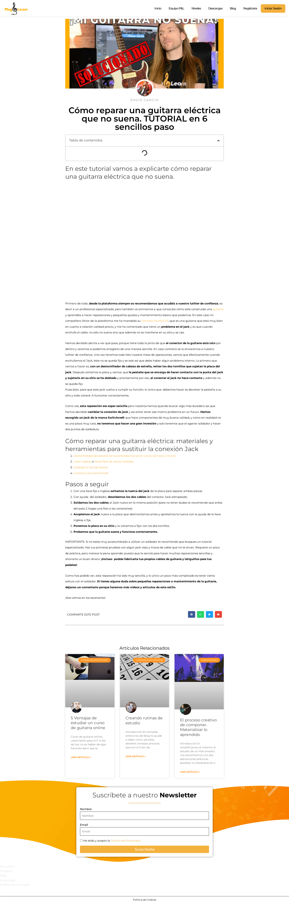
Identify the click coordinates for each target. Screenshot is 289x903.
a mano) (170, 455)
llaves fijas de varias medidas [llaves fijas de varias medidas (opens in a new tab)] (114, 461)
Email (84, 824)
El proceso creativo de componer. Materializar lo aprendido (198, 727)
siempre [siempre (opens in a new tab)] (158, 455)
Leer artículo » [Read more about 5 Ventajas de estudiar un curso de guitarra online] (81, 757)
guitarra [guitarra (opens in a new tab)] (218, 309)
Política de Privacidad (125, 840)
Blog (233, 8)
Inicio (157, 8)
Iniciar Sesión (273, 8)
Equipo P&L (176, 8)
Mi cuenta (7, 866)
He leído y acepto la (111, 840)
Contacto (6, 871)
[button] (218, 140)
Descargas (215, 8)
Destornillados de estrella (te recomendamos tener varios (113, 455)
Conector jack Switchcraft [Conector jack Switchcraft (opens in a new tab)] (91, 473)
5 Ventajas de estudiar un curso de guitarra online (88, 723)
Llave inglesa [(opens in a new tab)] (82, 461)
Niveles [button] (196, 8)
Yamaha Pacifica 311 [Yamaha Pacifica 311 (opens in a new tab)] (154, 321)
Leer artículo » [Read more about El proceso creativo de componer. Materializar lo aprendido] (190, 771)
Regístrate (250, 8)
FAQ (3, 875)
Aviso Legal (7, 880)
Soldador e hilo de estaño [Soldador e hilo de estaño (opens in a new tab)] (91, 467)
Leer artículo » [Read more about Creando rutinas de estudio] (136, 756)
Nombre (86, 809)
